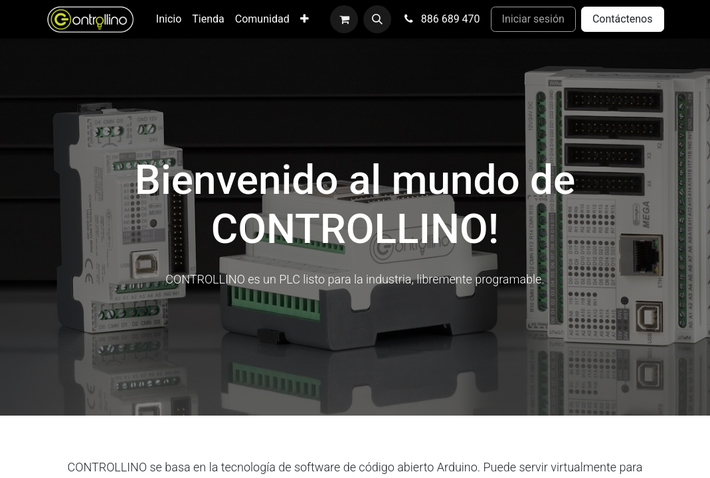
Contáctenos (622, 19)
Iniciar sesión (533, 19)
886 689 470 (441, 19)
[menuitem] (169, 19)
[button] (377, 19)
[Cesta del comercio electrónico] (344, 19)
